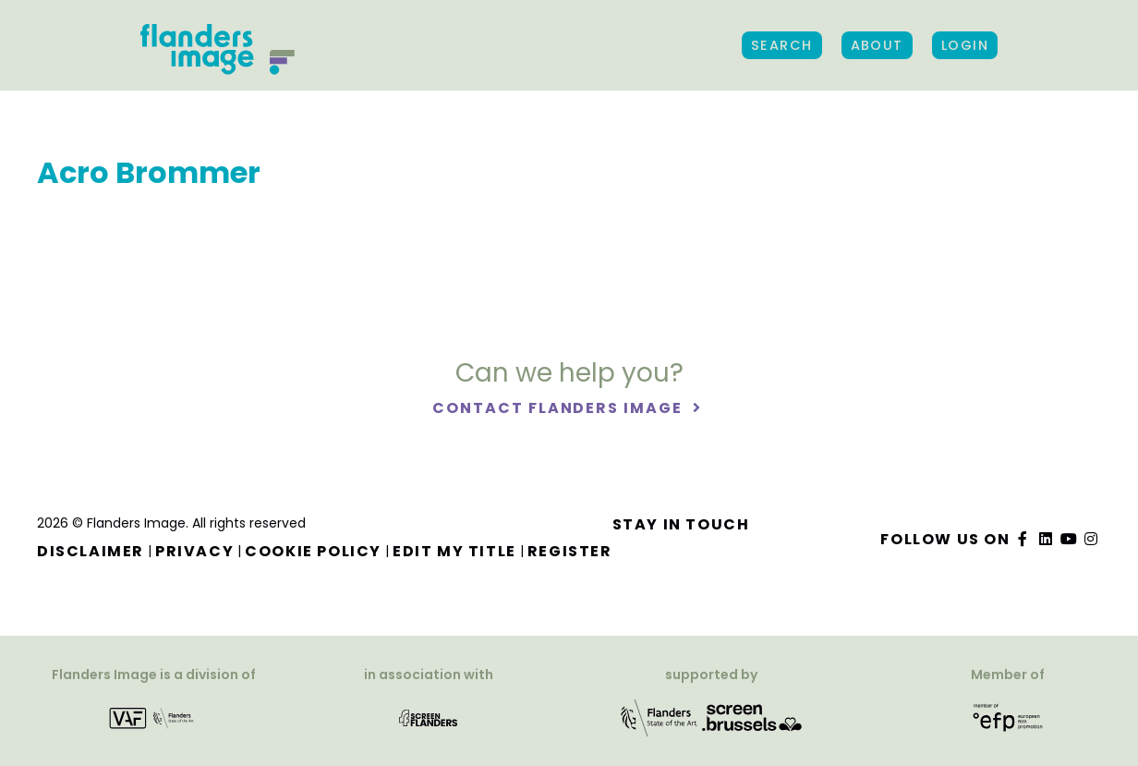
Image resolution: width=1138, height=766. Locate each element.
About (877, 45)
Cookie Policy (313, 551)
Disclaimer (90, 551)
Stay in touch (681, 524)
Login (964, 45)
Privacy (194, 551)
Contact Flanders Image (559, 408)
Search (782, 45)
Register (569, 551)
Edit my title (454, 551)
